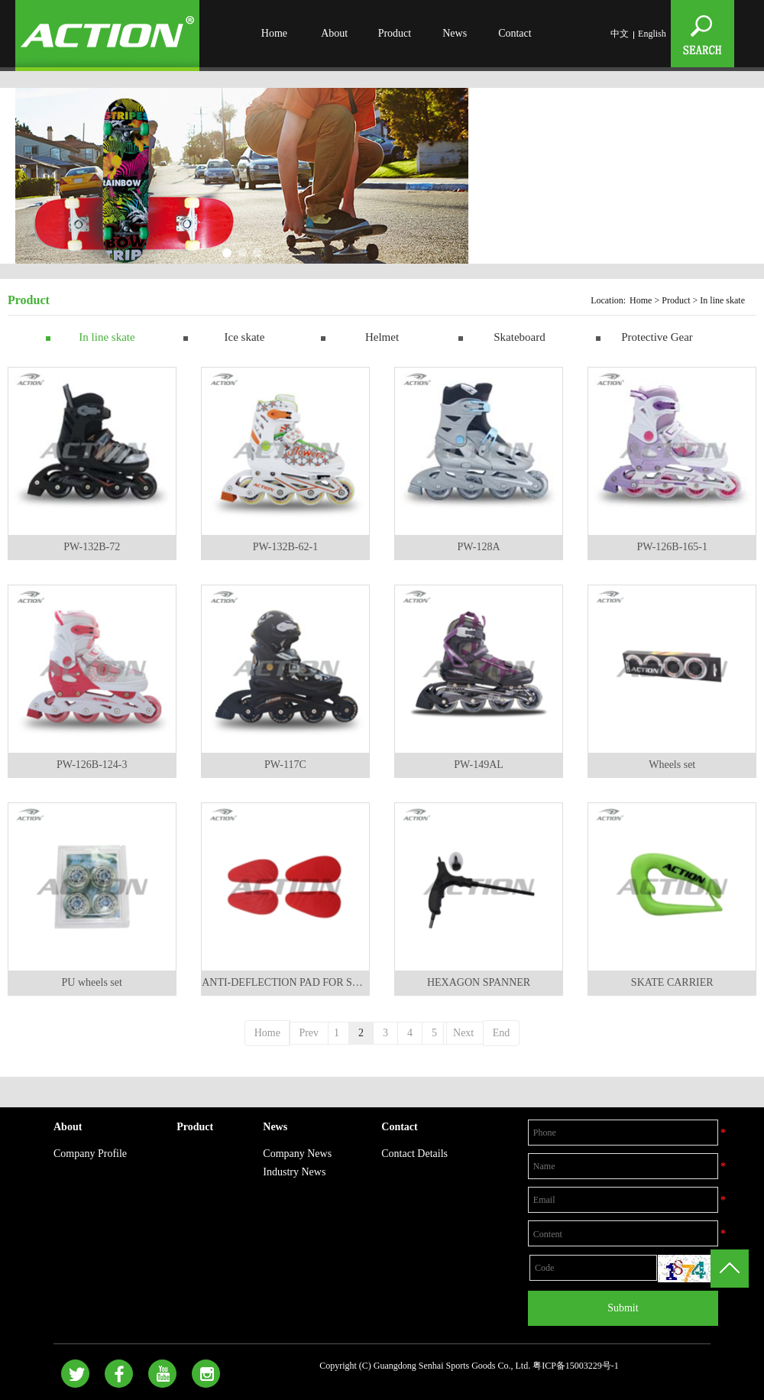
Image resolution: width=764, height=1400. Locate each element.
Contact (515, 33)
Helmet (382, 337)
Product (395, 33)
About (334, 33)
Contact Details (414, 1153)
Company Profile (90, 1153)
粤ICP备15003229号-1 (576, 1365)
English (652, 33)
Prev (309, 1033)
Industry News (294, 1172)
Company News (297, 1153)
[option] (241, 178)
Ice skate (245, 337)
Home (274, 33)
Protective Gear (657, 337)
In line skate (106, 337)
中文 (619, 33)
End (501, 1033)
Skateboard (519, 337)
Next (463, 1033)
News (454, 33)
